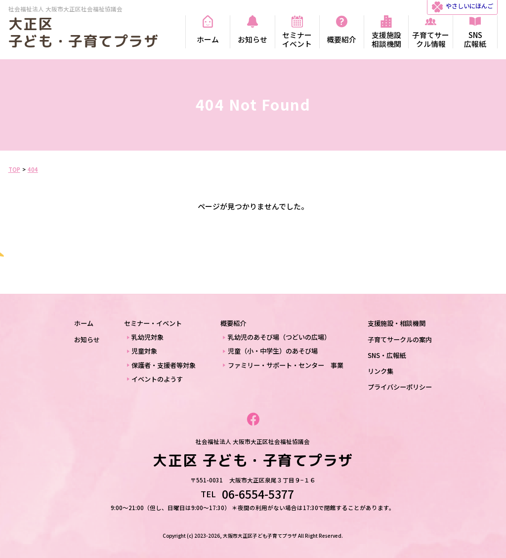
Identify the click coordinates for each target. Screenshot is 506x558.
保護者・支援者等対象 (163, 365)
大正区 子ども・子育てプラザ (83, 32)
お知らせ (87, 339)
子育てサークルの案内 (400, 339)
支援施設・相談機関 (396, 323)
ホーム (83, 323)
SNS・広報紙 (387, 355)
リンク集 (380, 371)
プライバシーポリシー (400, 387)
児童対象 (144, 351)
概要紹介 (233, 323)
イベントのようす (157, 379)
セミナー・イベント (153, 323)
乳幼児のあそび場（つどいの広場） (279, 337)
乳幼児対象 (147, 337)
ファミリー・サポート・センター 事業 (285, 365)
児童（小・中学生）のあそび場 (273, 351)
